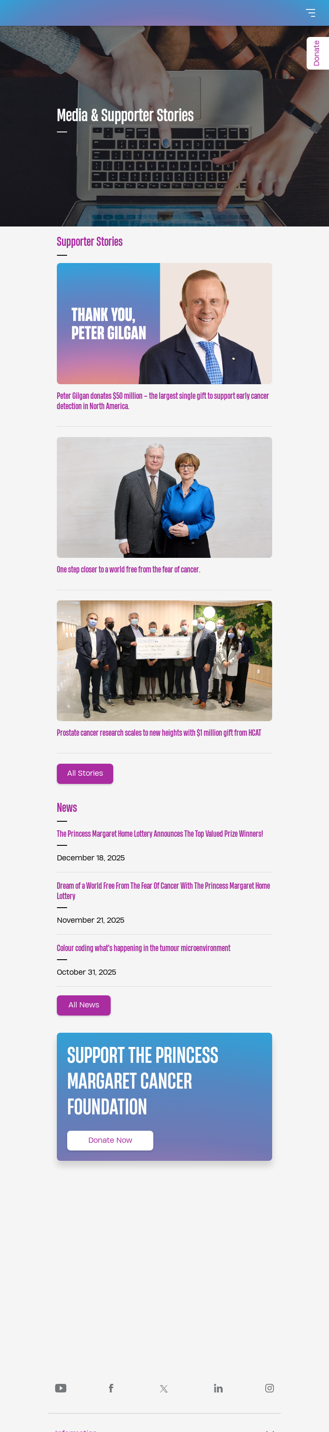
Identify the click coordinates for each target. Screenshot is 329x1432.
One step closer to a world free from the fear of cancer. (128, 569)
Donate (316, 53)
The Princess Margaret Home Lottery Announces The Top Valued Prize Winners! (160, 833)
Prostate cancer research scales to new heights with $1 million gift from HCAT (159, 732)
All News (83, 1005)
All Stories (85, 773)
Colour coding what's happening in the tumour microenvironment (143, 948)
